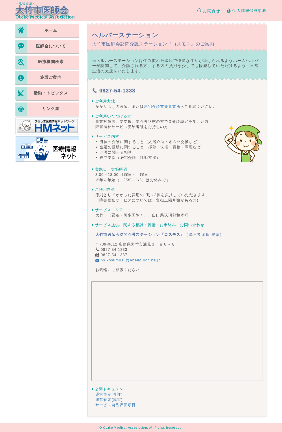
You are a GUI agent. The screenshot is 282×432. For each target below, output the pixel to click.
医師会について (40, 46)
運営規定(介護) (109, 394)
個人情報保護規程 (247, 10)
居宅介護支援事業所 (162, 106)
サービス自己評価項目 (115, 405)
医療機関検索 (39, 62)
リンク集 (37, 109)
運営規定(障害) (109, 400)
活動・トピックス (41, 93)
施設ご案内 (38, 77)
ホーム (36, 30)
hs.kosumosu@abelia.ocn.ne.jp (128, 260)
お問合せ (208, 10)
